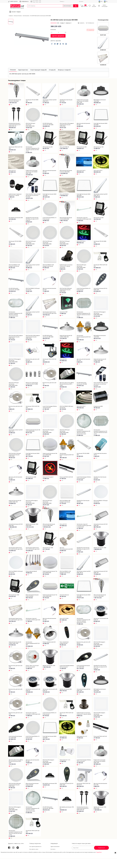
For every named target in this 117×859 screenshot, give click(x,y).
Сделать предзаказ (58, 36)
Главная (11, 16)
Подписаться (101, 848)
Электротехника (39, 8)
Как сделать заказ (33, 849)
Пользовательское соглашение (36, 852)
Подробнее (99, 856)
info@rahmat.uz (25, 1)
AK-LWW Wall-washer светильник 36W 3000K (40, 16)
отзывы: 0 (62, 23)
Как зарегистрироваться (35, 847)
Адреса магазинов (55, 847)
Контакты (81, 1)
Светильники (26, 16)
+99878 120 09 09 (13, 1)
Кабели (29, 8)
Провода (33, 8)
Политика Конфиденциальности (58, 852)
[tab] (13, 70)
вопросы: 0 (68, 23)
